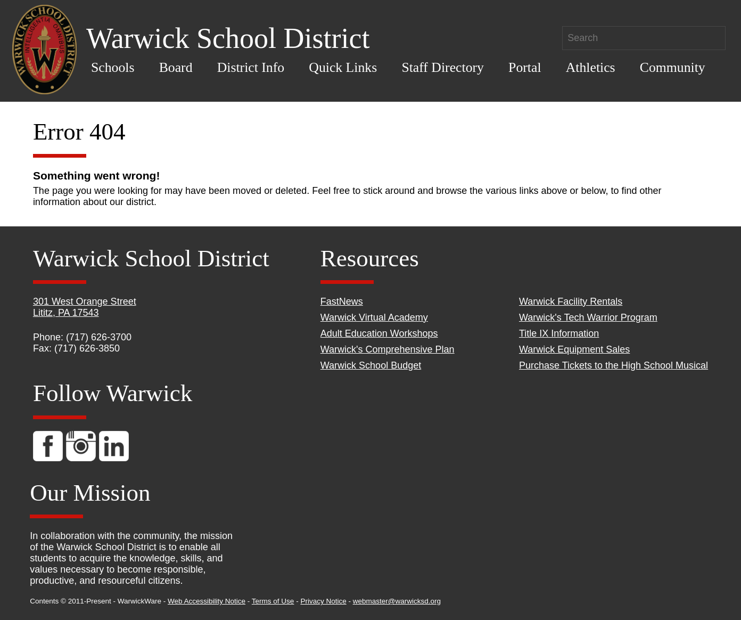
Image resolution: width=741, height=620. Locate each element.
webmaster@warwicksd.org (397, 601)
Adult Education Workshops (379, 333)
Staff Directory (442, 67)
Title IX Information (559, 333)
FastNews (341, 301)
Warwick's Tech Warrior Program (588, 317)
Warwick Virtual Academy (374, 317)
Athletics (590, 67)
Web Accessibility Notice (206, 601)
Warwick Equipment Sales (574, 349)
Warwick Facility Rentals (570, 301)
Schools (113, 67)
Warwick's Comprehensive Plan (387, 349)
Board (176, 67)
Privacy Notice (323, 601)
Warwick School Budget (370, 365)
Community (672, 67)
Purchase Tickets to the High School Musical (613, 365)
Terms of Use (273, 601)
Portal (524, 67)
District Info (251, 67)
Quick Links (343, 67)
